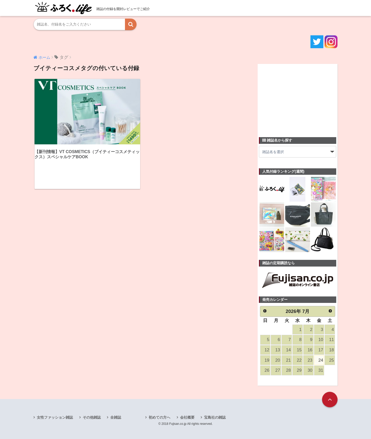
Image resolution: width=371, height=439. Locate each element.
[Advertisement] (297, 97)
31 (320, 370)
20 (277, 360)
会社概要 (187, 417)
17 (320, 349)
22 (299, 360)
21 (288, 360)
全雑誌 (115, 417)
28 (288, 370)
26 (267, 370)
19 (267, 360)
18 (331, 349)
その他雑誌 (92, 417)
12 (267, 349)
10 (320, 339)
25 (331, 360)
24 (320, 360)
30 (310, 370)
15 (299, 349)
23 (310, 360)
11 (331, 339)
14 (288, 349)
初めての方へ (159, 417)
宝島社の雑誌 (215, 417)
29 (299, 370)
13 (277, 349)
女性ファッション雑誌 (55, 417)
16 (310, 349)
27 (277, 370)
